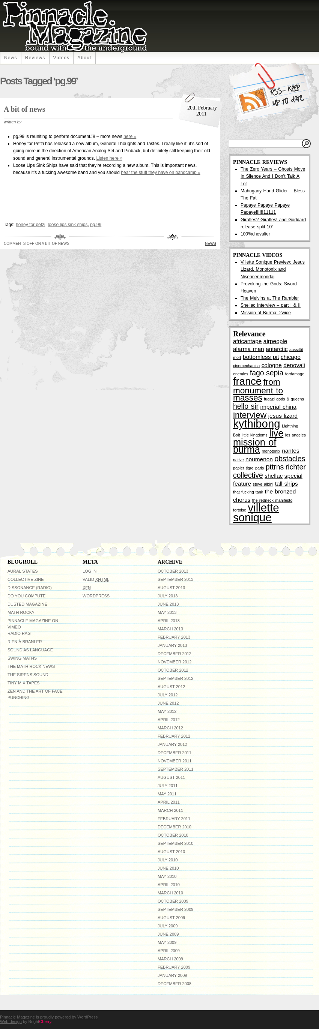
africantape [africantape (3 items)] (247, 341)
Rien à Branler (25, 641)
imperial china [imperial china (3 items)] (278, 407)
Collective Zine (26, 579)
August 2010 (171, 851)
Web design (11, 1021)
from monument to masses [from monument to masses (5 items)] (258, 389)
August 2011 (171, 777)
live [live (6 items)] (276, 433)
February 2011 (174, 818)
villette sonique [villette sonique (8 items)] (256, 512)
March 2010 (170, 893)
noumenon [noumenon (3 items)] (259, 459)
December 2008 (174, 983)
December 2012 (174, 653)
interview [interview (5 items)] (249, 415)
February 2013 (174, 637)
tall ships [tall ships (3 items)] (286, 483)
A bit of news (24, 109)
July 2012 (168, 695)
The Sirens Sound (28, 674)
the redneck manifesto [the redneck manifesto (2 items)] (272, 500)
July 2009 (168, 926)
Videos (61, 57)
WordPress (96, 596)
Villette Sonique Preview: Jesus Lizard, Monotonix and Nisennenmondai (273, 269)
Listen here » (109, 158)
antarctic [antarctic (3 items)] (276, 349)
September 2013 (175, 579)
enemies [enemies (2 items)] (240, 374)
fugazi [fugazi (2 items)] (269, 399)
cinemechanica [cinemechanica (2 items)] (246, 365)
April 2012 (169, 719)
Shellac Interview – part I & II (271, 305)
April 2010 (169, 884)
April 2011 (169, 802)
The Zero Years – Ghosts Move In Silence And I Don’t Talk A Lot (273, 176)
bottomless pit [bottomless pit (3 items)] (261, 357)
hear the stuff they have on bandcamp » (160, 172)
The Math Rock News (31, 666)
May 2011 (167, 794)
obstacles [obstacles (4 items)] (289, 458)
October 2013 (173, 571)
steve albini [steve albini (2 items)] (263, 484)
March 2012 (170, 728)
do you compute (26, 596)
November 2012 (174, 662)
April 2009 (169, 950)
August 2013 (171, 587)
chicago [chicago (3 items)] (291, 357)
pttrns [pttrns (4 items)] (275, 467)
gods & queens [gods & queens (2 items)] (290, 399)
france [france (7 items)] (247, 381)
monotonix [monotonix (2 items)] (271, 451)
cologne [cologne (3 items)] (272, 365)
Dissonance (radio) (30, 587)
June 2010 (168, 868)
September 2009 (175, 909)
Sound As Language (30, 650)
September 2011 (175, 769)
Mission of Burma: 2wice (266, 312)
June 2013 (168, 604)
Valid (96, 579)
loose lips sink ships (67, 224)
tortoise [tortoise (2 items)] (239, 510)
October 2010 (173, 835)
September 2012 (175, 678)
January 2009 (172, 975)
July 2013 (168, 596)
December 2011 (174, 752)
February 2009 (174, 967)
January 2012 (172, 744)
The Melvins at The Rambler (270, 298)
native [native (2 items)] (238, 460)
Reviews (35, 57)
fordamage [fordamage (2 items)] (294, 374)
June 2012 (168, 703)
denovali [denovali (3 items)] (294, 365)
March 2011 (170, 810)
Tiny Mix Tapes (24, 683)
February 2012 (174, 736)
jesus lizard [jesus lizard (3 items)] (283, 415)
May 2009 (167, 942)
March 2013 (170, 629)
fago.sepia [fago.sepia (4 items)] (266, 373)
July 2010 (168, 860)
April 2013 (169, 620)
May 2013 (167, 612)
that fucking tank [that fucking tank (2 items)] (248, 492)
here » (129, 136)
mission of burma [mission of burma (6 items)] (254, 445)
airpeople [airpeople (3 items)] (275, 341)
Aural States (23, 571)
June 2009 (168, 934)
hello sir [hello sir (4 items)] (246, 406)
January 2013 (172, 645)
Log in (89, 571)
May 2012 (167, 711)
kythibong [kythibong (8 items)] (256, 423)
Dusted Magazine (27, 604)
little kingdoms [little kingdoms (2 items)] (255, 435)
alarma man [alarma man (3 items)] (248, 349)
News (10, 57)
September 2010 (175, 843)
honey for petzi (30, 224)
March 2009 (170, 959)
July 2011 (168, 785)
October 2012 (173, 670)
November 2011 (174, 761)
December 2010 (174, 827)
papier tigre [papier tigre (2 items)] (243, 468)
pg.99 (95, 224)
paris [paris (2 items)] (259, 468)
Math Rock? (21, 612)
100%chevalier (255, 234)
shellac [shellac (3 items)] (274, 475)
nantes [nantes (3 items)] (290, 450)
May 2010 (167, 876)
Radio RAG (19, 633)
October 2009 (173, 901)
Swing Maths (22, 658)
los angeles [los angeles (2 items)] (295, 435)
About (84, 57)
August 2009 (171, 917)
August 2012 (171, 686)
